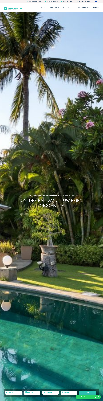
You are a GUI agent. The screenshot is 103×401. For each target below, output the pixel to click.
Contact (96, 7)
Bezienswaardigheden (81, 7)
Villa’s (41, 7)
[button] (88, 397)
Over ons (65, 7)
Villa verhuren (54, 7)
